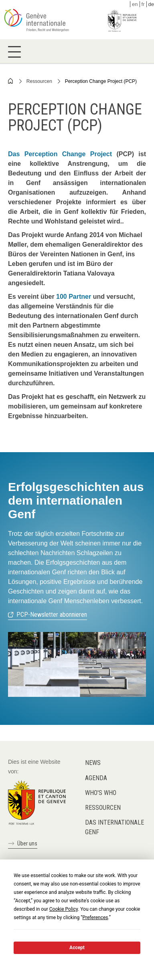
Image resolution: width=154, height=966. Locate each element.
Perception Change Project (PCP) (101, 81)
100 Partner (73, 296)
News (93, 763)
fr (143, 4)
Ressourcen (39, 81)
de (151, 4)
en (135, 4)
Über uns (27, 843)
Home (11, 81)
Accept (77, 947)
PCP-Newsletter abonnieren (51, 614)
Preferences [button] (95, 917)
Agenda (96, 778)
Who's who (100, 793)
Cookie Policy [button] (63, 909)
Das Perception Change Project (60, 154)
